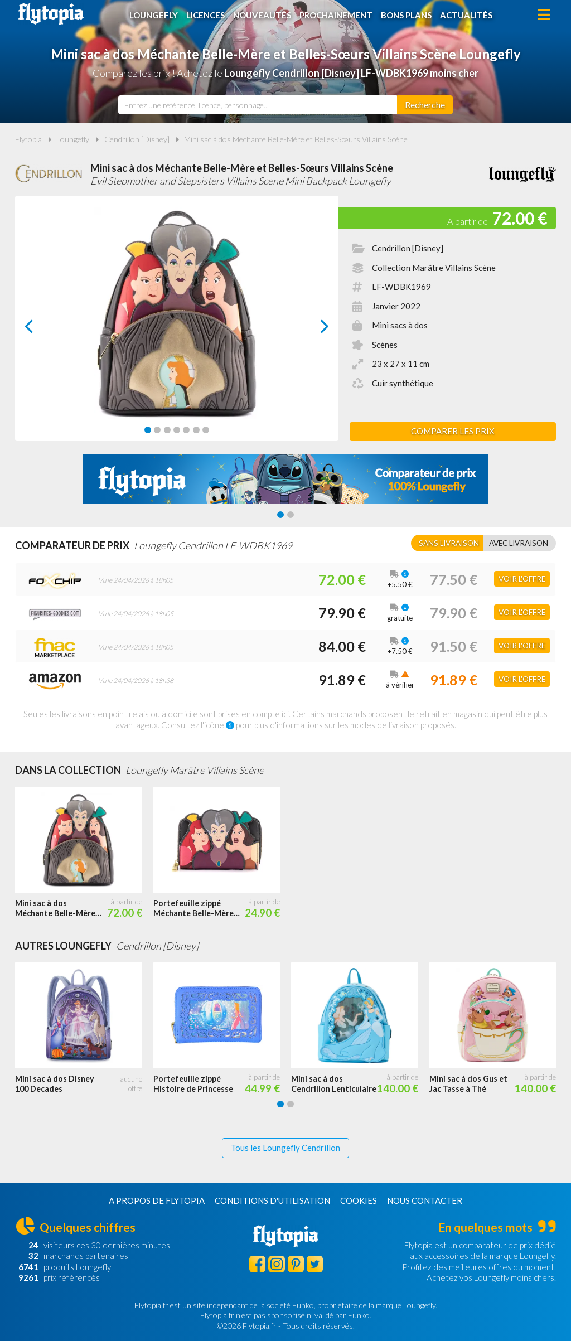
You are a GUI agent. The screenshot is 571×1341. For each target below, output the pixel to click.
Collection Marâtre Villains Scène (434, 268)
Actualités (466, 15)
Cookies (358, 1200)
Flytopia (51, 14)
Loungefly (153, 15)
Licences (205, 15)
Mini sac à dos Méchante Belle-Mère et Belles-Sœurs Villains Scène (296, 139)
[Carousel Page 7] (205, 430)
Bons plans (406, 15)
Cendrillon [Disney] (137, 139)
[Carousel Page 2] (157, 430)
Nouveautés (262, 15)
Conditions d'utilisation (272, 1200)
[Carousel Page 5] (186, 430)
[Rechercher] (425, 104)
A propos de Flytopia (157, 1200)
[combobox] (257, 104)
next (312, 329)
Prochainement (335, 15)
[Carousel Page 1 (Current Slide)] (147, 430)
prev (42, 329)
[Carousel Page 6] (196, 430)
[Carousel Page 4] (176, 430)
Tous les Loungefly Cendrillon (285, 1147)
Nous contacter (424, 1200)
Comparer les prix (453, 431)
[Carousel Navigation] (177, 326)
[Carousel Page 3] (167, 430)
